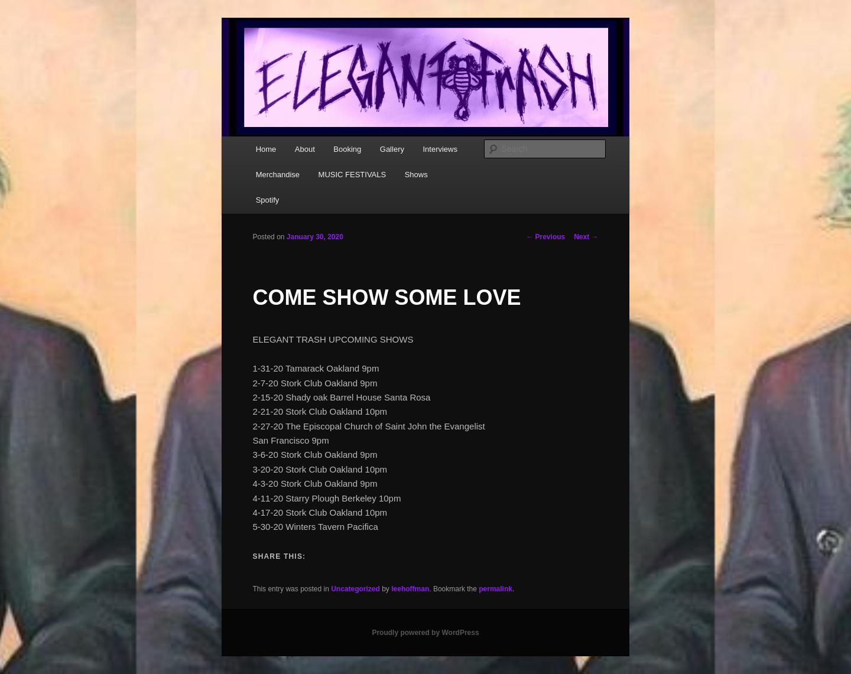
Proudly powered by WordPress (425, 633)
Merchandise (278, 174)
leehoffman (410, 589)
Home (266, 149)
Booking (347, 149)
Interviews (440, 149)
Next (586, 237)
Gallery (392, 149)
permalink (495, 589)
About (305, 149)
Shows (416, 174)
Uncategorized (355, 589)
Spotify (268, 200)
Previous (545, 237)
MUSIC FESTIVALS (352, 174)
